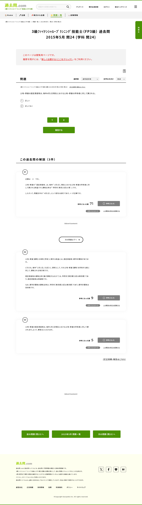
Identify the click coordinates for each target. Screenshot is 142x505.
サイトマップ (81, 487)
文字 (109, 79)
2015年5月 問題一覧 (71, 434)
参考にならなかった (93, 211)
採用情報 (41, 487)
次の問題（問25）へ (106, 434)
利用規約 (59, 487)
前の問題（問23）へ (35, 434)
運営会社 (19, 487)
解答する (58, 130)
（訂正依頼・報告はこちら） (77, 87)
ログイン (107, 7)
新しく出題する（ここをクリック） (57, 59)
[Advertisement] (71, 411)
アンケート (80, 7)
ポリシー (70, 487)
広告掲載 (30, 487)
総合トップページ (121, 7)
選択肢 (76, 79)
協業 (50, 487)
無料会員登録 (93, 7)
